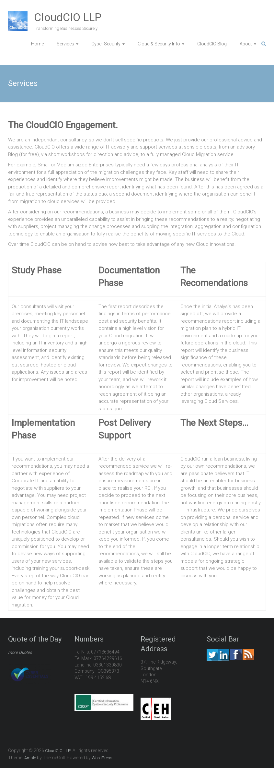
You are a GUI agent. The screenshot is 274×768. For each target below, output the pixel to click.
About (246, 43)
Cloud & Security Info (159, 43)
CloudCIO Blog (212, 43)
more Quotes (20, 652)
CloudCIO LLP (67, 17)
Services (65, 43)
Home (37, 43)
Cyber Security (105, 43)
